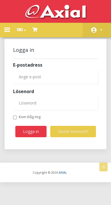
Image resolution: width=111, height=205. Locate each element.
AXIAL (63, 172)
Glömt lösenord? (73, 131)
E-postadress (27, 65)
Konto (101, 29)
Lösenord (23, 91)
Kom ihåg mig (27, 116)
